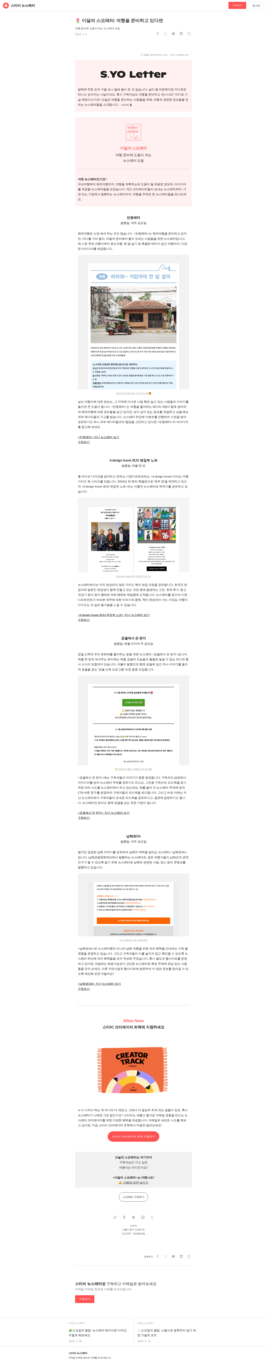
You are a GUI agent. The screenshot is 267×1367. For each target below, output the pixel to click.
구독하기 (237, 5)
